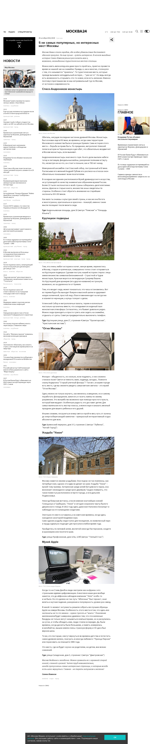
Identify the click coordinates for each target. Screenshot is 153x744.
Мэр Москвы (10, 67)
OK (115, 737)
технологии (17, 284)
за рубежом (14, 106)
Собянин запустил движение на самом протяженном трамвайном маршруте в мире (19, 82)
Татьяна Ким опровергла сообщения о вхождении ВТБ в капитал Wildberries (18, 358)
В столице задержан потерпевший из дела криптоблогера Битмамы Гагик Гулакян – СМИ (17, 242)
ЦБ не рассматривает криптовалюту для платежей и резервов (17, 230)
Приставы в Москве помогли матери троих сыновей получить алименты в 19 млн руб (18, 170)
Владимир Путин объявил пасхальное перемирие (17, 159)
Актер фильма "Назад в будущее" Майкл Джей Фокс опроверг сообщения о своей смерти (18, 195)
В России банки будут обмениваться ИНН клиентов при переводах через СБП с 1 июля (17, 382)
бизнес (5, 362)
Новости (11, 61)
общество (14, 187)
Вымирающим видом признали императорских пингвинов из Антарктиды (15, 183)
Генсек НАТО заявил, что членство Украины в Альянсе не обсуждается (16, 207)
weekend (45, 678)
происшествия (8, 116)
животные (6, 187)
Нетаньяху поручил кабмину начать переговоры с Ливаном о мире (16, 324)
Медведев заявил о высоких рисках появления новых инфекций (16, 303)
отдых (51, 678)
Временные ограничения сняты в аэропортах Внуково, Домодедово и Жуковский (17, 135)
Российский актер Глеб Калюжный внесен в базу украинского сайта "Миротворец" (16, 370)
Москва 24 (76, 31)
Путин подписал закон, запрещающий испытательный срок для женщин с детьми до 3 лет (18, 267)
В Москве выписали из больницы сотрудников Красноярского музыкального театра (15, 254)
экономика (6, 152)
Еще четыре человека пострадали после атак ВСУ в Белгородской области (18, 112)
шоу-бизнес (7, 200)
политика (6, 106)
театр (23, 259)
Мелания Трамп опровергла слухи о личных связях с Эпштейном (16, 102)
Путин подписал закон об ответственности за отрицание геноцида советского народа (15, 292)
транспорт (6, 139)
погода (16, 318)
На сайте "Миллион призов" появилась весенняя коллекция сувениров (18, 335)
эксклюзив (22, 351)
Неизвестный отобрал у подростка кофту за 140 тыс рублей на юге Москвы (18, 123)
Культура (59, 38)
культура (17, 259)
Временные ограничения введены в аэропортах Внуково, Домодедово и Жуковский (17, 218)
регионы (17, 116)
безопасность (8, 284)
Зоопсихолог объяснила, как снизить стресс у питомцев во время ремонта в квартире (18, 347)
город (16, 127)
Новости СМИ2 (44, 685)
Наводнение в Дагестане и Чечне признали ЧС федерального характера (18, 314)
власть (5, 271)
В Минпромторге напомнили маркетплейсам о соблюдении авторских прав (14, 147)
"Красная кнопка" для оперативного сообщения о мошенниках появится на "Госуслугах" (17, 279)
